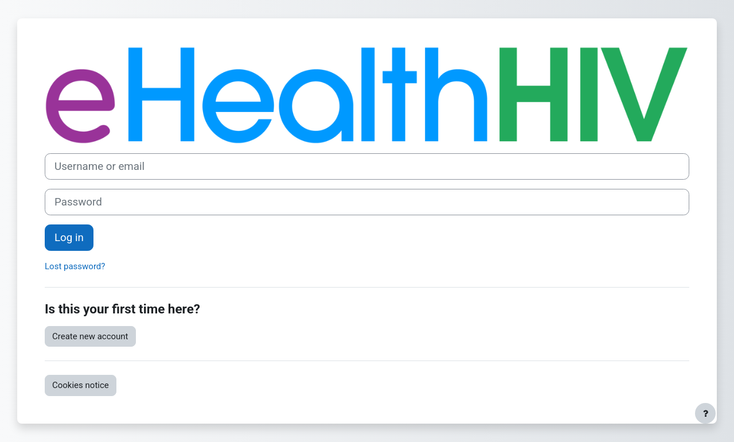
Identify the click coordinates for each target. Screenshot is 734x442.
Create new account (90, 336)
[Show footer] (705, 413)
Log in (69, 237)
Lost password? (75, 266)
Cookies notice (80, 385)
